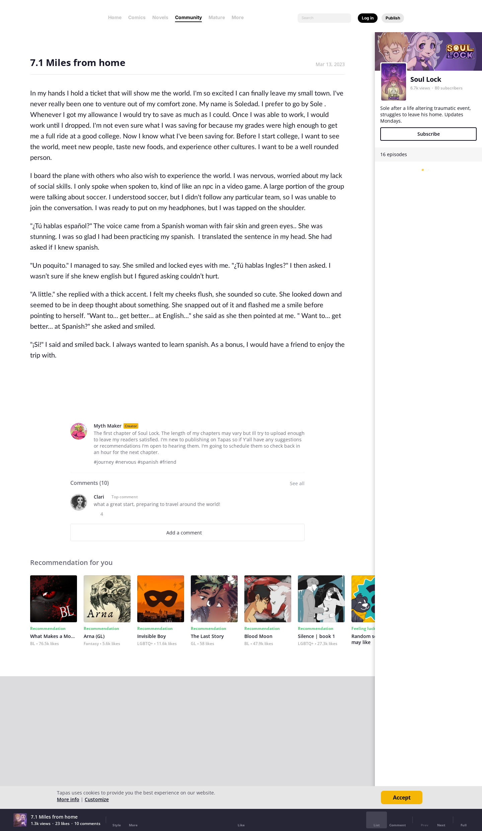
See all (297, 483)
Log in (368, 17)
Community (188, 17)
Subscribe (428, 134)
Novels (160, 17)
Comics (137, 17)
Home (115, 17)
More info (68, 799)
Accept (402, 797)
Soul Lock (425, 79)
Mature (217, 17)
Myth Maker (108, 426)
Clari (99, 497)
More (240, 17)
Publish (393, 17)
